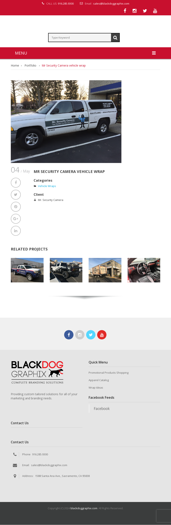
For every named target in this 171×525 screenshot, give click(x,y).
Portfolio (30, 66)
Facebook (102, 408)
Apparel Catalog (99, 380)
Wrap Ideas (96, 388)
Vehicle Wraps (47, 186)
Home (15, 66)
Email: (25, 465)
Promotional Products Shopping (108, 373)
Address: (27, 476)
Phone (26, 454)
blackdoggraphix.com (84, 508)
